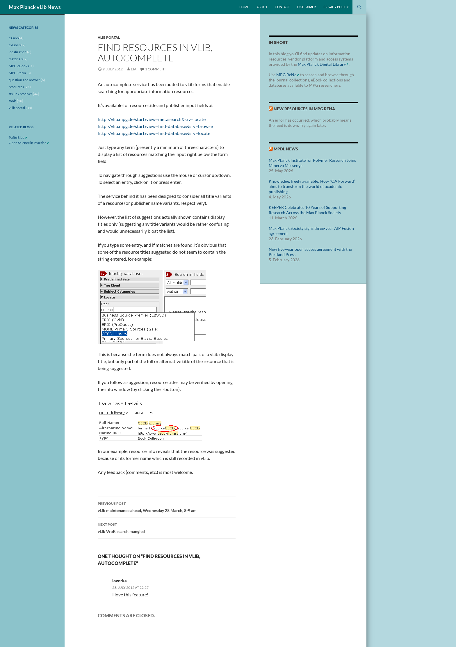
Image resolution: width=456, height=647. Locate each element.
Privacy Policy (336, 7)
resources (16, 87)
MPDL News (286, 148)
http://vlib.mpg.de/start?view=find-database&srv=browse (155, 126)
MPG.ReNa (286, 74)
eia (133, 69)
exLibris (15, 45)
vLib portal (109, 37)
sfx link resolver (20, 94)
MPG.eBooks (19, 66)
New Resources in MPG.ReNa (304, 108)
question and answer (24, 80)
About (261, 7)
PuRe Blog (16, 137)
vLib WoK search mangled (167, 527)
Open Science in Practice (27, 143)
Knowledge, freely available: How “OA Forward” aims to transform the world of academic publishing (312, 186)
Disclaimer (306, 7)
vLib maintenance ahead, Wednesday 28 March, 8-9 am (167, 506)
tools (12, 101)
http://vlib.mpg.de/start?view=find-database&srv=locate (154, 133)
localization (17, 52)
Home (244, 7)
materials (16, 59)
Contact (282, 7)
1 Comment (155, 69)
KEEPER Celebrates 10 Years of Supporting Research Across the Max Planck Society (307, 210)
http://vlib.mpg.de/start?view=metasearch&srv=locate (152, 119)
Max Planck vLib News (35, 7)
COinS (14, 38)
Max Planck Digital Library (322, 64)
